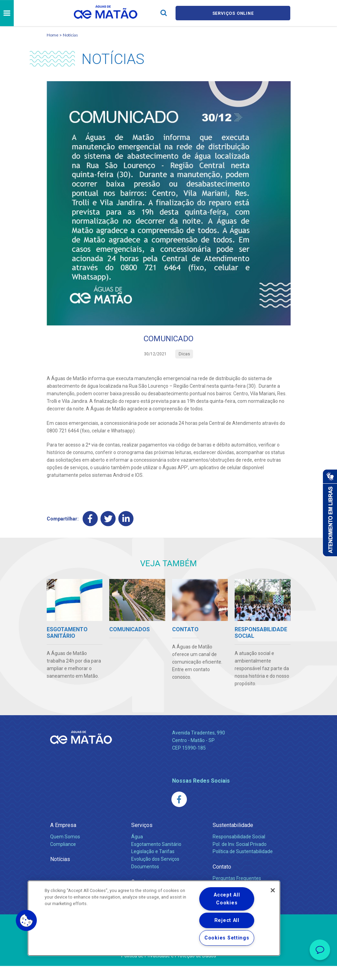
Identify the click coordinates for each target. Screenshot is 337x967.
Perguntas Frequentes (237, 879)
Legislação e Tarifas (153, 852)
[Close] (272, 890)
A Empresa (63, 826)
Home (52, 34)
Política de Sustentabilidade (243, 852)
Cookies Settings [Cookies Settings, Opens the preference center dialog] (226, 938)
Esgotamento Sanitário (156, 845)
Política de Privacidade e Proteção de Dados (168, 956)
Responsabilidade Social (239, 837)
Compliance (63, 845)
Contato (222, 867)
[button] (26, 921)
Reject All (226, 920)
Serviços (142, 826)
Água (137, 837)
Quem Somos (65, 837)
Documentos (145, 867)
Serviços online (233, 13)
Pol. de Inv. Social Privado (240, 845)
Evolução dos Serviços (155, 860)
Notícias (70, 34)
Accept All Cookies (227, 899)
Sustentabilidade (233, 826)
